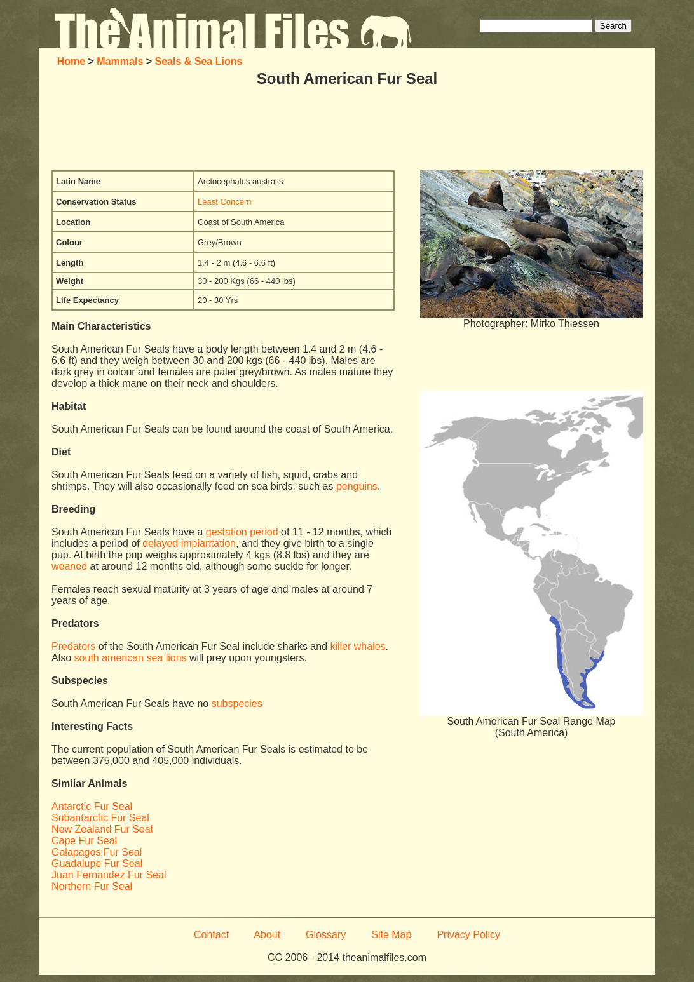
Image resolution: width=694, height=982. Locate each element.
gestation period (242, 532)
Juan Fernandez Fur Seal (109, 875)
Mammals (120, 61)
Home (71, 61)
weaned (69, 566)
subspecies (237, 703)
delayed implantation (189, 543)
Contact (211, 934)
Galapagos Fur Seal (96, 852)
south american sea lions (130, 657)
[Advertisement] (347, 129)
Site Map (391, 934)
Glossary (326, 934)
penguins (357, 486)
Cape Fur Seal (84, 840)
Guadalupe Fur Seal (96, 863)
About (267, 934)
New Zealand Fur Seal (102, 829)
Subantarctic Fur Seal (100, 817)
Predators (73, 646)
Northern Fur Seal (91, 886)
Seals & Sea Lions (199, 61)
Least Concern (225, 201)
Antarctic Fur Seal (91, 806)
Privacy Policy (468, 934)
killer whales (357, 646)
